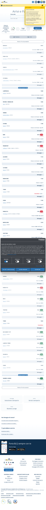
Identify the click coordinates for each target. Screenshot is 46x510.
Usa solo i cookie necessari (8, 269)
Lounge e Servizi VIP (8, 482)
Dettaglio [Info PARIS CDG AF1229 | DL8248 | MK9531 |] (40, 63)
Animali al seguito (23, 480)
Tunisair (4, 191)
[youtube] (13, 462)
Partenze (16, 37)
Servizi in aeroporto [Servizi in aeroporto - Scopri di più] (34, 400)
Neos (4, 104)
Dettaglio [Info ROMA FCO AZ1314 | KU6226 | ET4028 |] (40, 218)
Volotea (4, 93)
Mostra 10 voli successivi (23, 387)
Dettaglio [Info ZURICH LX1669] (40, 74)
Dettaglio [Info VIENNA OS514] (40, 119)
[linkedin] (11, 462)
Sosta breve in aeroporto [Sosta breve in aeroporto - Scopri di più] (12, 400)
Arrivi (29, 37)
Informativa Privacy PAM (5, 495)
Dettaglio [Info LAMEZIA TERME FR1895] (40, 350)
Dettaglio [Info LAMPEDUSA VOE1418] (40, 98)
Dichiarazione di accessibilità (18, 495)
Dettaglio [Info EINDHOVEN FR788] (40, 185)
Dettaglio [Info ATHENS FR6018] (40, 130)
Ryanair (4, 126)
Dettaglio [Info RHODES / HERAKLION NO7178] (40, 109)
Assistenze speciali (23, 476)
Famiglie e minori (23, 478)
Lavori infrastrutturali (7, 5)
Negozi (8, 476)
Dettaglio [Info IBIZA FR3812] (40, 306)
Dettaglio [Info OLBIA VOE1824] (40, 207)
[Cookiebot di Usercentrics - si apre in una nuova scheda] (39, 240)
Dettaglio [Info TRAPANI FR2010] (40, 317)
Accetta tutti (37, 269)
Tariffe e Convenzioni (38, 463)
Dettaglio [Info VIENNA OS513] (40, 283)
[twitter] (8, 462)
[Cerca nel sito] (39, 2)
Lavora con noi (29, 495)
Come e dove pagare (37, 465)
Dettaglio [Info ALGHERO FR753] (40, 163)
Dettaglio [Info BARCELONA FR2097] (40, 229)
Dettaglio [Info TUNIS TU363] (40, 196)
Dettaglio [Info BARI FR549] (40, 141)
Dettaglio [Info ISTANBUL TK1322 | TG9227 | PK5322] (40, 85)
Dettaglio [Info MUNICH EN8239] (40, 52)
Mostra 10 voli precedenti (23, 41)
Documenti (37, 476)
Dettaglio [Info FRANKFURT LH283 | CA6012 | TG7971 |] (40, 153)
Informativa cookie (10, 493)
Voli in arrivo (23, 461)
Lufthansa (5, 148)
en (10, 464)
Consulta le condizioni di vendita (9, 423)
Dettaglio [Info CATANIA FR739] (40, 174)
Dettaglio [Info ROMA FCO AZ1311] (40, 294)
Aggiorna (37, 28)
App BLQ (38, 484)
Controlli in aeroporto (38, 480)
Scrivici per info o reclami (7, 434)
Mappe (37, 482)
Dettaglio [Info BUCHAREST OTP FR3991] (40, 339)
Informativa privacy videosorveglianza (33, 493)
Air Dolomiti (5, 47)
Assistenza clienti (5, 431)
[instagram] (4, 462)
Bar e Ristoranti (8, 478)
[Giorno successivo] (28, 29)
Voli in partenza (23, 463)
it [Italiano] (7, 464)
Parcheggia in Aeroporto (37, 461)
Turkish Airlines (6, 80)
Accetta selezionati (23, 269)
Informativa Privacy (20, 493)
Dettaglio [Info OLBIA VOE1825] (40, 372)
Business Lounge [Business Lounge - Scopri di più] (12, 408)
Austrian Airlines (6, 115)
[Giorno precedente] (17, 29)
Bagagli (37, 478)
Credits (2, 493)
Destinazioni (23, 465)
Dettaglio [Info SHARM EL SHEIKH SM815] (40, 384)
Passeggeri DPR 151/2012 (38, 466)
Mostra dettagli (39, 265)
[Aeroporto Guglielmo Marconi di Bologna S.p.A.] (4, 2)
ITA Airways (5, 213)
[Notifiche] (43, 5)
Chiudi (42, 7)
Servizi (8, 480)
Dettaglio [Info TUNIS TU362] (40, 328)
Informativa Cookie (12, 254)
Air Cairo (4, 380)
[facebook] (6, 462)
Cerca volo (23, 16)
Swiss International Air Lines (8, 69)
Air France (5, 58)
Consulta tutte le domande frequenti (10, 420)
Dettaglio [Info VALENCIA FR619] (40, 361)
